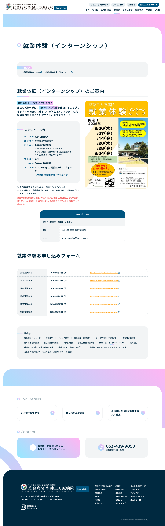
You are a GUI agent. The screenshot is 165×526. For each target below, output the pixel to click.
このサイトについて (138, 489)
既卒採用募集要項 (51, 342)
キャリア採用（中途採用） (107, 338)
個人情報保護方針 (137, 486)
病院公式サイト (136, 496)
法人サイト (134, 500)
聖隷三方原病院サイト (149, 4)
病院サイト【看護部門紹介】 (70, 347)
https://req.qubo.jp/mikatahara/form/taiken (104, 273)
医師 (87, 9)
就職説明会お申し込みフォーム (57, 72)
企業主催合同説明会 (86, 342)
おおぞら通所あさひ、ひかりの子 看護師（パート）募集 (48, 352)
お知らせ (118, 500)
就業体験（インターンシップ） (112, 342)
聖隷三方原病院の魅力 (99, 4)
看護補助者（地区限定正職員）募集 (38, 347)
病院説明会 (68, 342)
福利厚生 (131, 4)
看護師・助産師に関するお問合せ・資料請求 (107, 347)
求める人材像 (118, 4)
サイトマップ (120, 503)
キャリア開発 (63, 338)
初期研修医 (106, 9)
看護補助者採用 (129, 338)
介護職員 (139, 9)
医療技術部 (128, 9)
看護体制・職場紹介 (82, 338)
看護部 (117, 9)
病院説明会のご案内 (31, 72)
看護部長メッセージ (32, 338)
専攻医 (95, 9)
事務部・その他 (153, 9)
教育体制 (49, 338)
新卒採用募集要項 (31, 342)
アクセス (133, 493)
